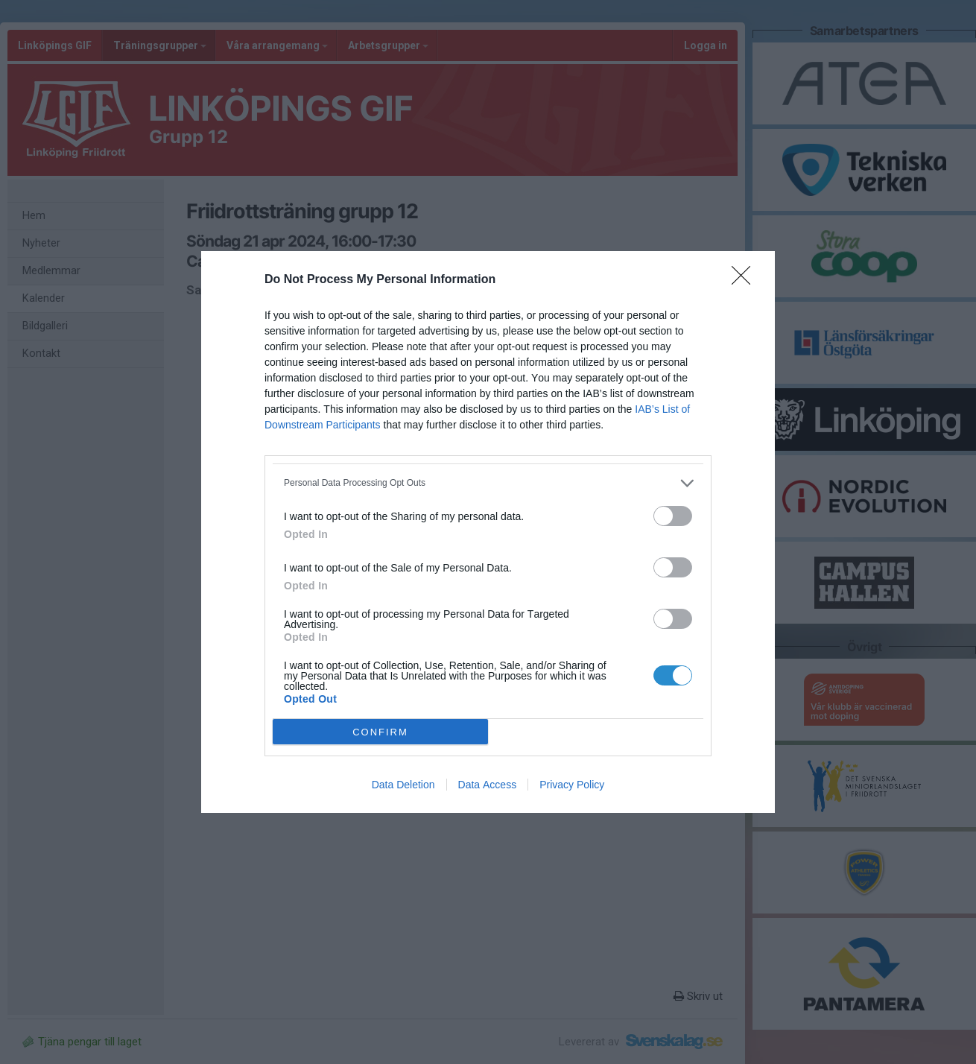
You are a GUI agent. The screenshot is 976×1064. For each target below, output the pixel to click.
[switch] (672, 516)
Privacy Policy (571, 785)
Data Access (487, 785)
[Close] (746, 280)
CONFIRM (380, 732)
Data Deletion (403, 785)
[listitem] (488, 483)
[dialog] (488, 532)
